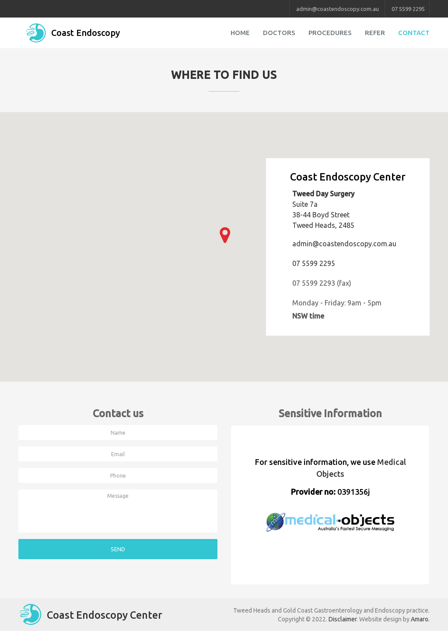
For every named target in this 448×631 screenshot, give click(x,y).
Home (240, 32)
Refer (375, 32)
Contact (414, 32)
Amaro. (420, 619)
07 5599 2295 (408, 9)
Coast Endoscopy (72, 33)
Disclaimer (343, 619)
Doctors (279, 32)
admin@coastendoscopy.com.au (337, 9)
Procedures (330, 32)
